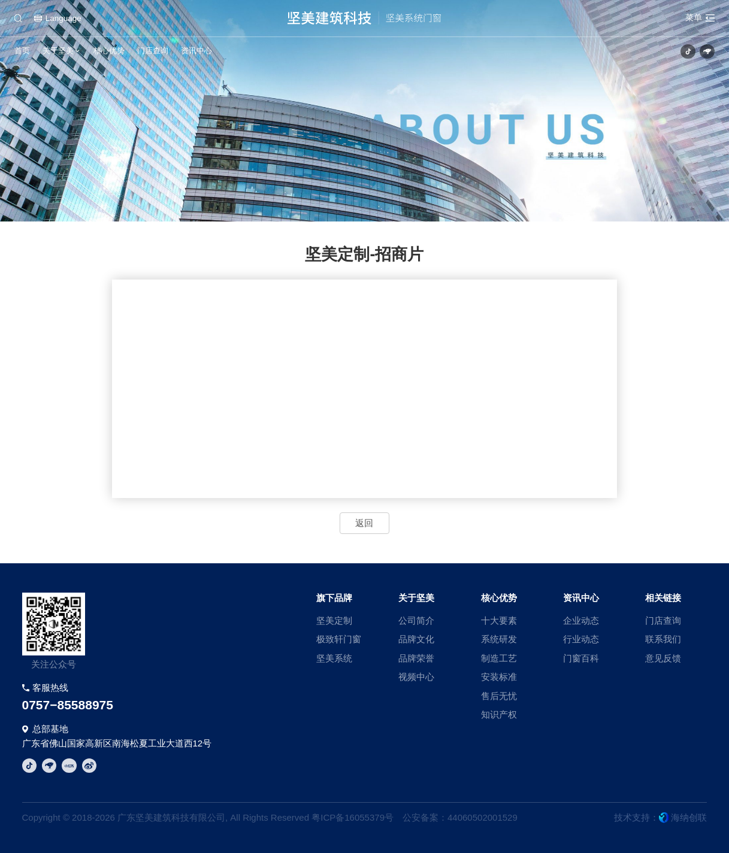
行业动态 (581, 639)
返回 (364, 523)
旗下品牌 (334, 598)
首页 (22, 50)
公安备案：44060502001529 (460, 817)
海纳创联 (689, 817)
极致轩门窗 (338, 639)
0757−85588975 (67, 705)
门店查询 (152, 50)
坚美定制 (334, 620)
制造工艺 (499, 658)
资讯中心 (196, 50)
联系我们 (663, 639)
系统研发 (499, 639)
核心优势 (109, 50)
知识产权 (499, 714)
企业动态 (581, 620)
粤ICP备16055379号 (352, 817)
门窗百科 (581, 658)
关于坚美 (58, 50)
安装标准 (499, 677)
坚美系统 (334, 658)
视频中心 (416, 677)
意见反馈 (663, 658)
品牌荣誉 (416, 658)
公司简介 (416, 620)
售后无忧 (499, 696)
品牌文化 (416, 639)
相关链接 (663, 598)
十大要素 (499, 620)
